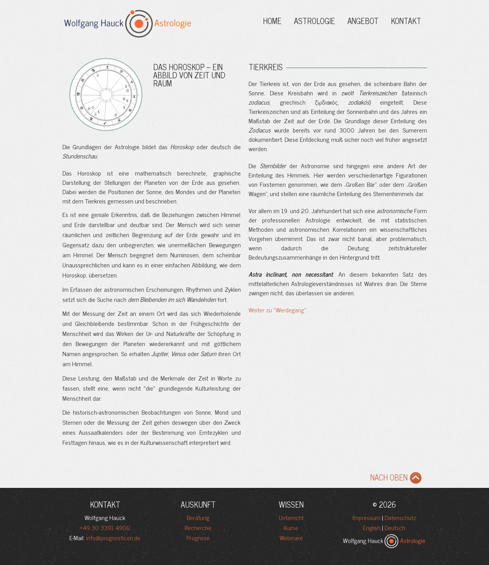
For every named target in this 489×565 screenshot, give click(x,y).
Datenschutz (400, 517)
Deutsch (395, 527)
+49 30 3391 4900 (105, 527)
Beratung (198, 517)
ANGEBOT (362, 20)
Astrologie (314, 20)
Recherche (198, 527)
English (371, 527)
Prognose (198, 537)
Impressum (366, 517)
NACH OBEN (397, 479)
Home (272, 20)
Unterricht (291, 517)
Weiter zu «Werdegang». (278, 310)
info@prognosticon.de (113, 537)
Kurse (291, 527)
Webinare (291, 537)
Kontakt (406, 20)
